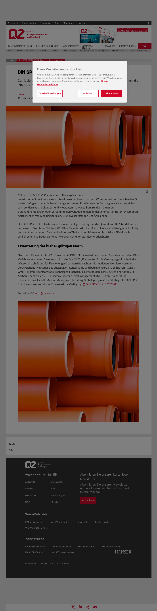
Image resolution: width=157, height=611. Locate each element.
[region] (80, 82)
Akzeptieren (111, 93)
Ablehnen (88, 93)
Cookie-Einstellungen (50, 93)
